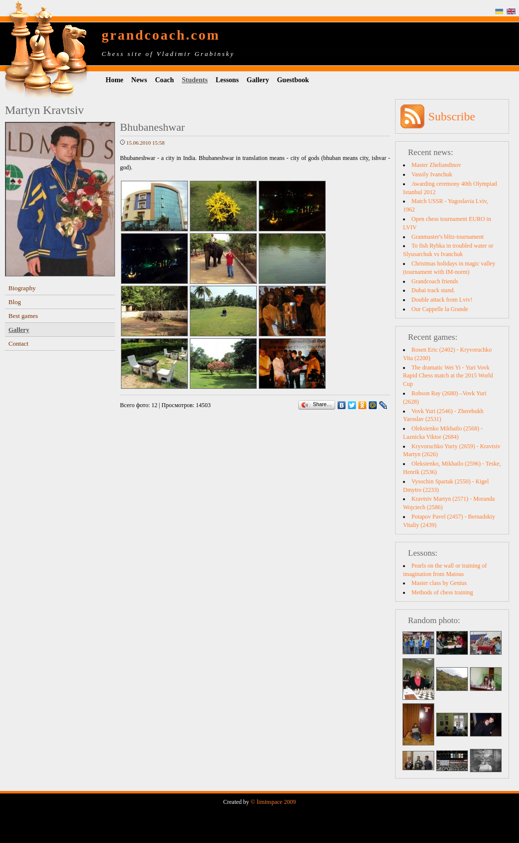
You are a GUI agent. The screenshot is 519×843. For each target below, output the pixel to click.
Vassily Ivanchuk (431, 174)
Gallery (258, 80)
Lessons (227, 80)
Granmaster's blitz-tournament (447, 236)
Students (195, 80)
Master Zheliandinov (436, 164)
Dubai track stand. (433, 290)
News (139, 80)
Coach (164, 80)
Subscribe (451, 116)
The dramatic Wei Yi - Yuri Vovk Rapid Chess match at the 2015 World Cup (448, 376)
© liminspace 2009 (273, 801)
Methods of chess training (442, 592)
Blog (14, 302)
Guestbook (293, 80)
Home (114, 80)
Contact (18, 343)
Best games (23, 315)
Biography (22, 288)
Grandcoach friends (434, 281)
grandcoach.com (161, 35)
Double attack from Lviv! (441, 299)
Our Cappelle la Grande (439, 309)
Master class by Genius (439, 583)
